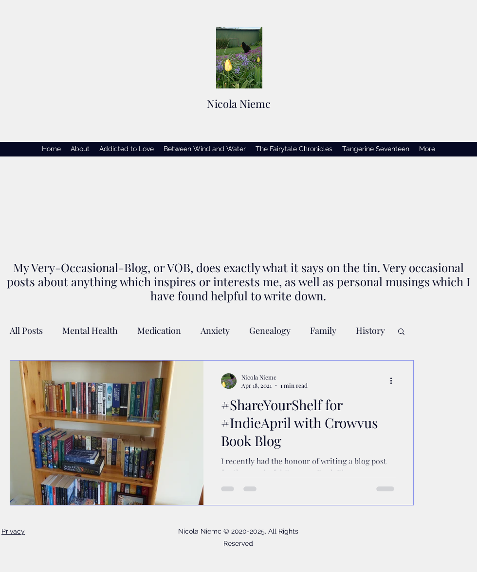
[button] (401, 332)
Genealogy (270, 330)
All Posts (26, 330)
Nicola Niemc (239, 103)
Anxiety (215, 330)
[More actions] (394, 381)
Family (323, 330)
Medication (159, 330)
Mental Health (90, 330)
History (370, 330)
